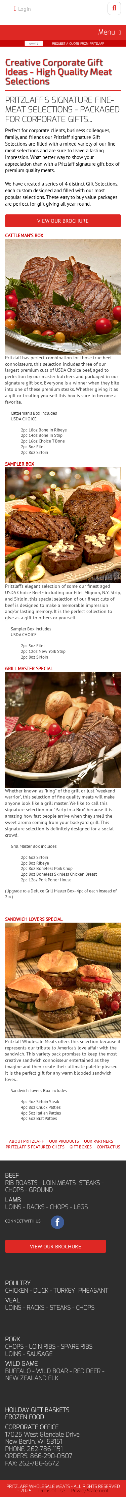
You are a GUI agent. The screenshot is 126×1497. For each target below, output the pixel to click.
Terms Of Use (51, 1491)
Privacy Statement (90, 1491)
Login (24, 8)
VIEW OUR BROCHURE (63, 220)
